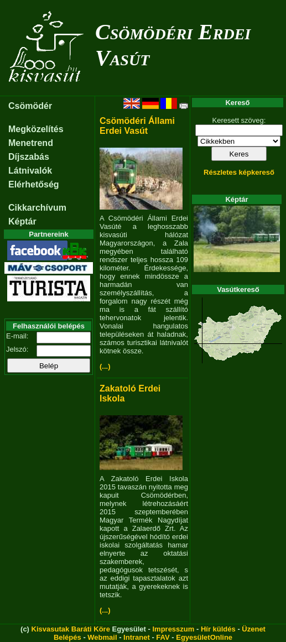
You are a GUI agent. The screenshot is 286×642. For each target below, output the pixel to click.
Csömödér (30, 106)
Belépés (67, 637)
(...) (105, 366)
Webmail (102, 637)
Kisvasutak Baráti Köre (71, 629)
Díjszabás (28, 156)
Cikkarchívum (37, 207)
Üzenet (254, 629)
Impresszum (173, 629)
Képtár (22, 221)
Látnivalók (30, 170)
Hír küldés (218, 629)
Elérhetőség (33, 184)
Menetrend (30, 143)
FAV (162, 637)
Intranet (136, 637)
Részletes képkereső (239, 172)
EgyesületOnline (204, 637)
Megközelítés (36, 129)
